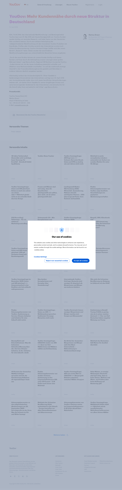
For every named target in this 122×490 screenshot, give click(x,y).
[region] (62, 245)
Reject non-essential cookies (57, 260)
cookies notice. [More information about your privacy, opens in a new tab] (39, 249)
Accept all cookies (81, 260)
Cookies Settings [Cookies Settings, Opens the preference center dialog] (40, 256)
